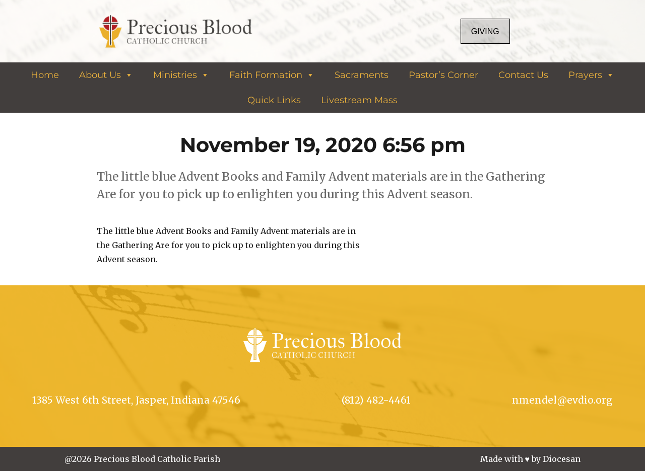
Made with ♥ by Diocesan (530, 459)
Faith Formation (271, 75)
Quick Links (274, 100)
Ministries (181, 75)
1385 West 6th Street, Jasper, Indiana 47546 (136, 400)
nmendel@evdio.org (562, 400)
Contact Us (523, 75)
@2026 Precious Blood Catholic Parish (142, 459)
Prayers (591, 75)
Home (45, 75)
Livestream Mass (359, 100)
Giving (485, 31)
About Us (106, 75)
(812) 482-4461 (376, 400)
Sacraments (362, 75)
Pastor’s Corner (443, 75)
